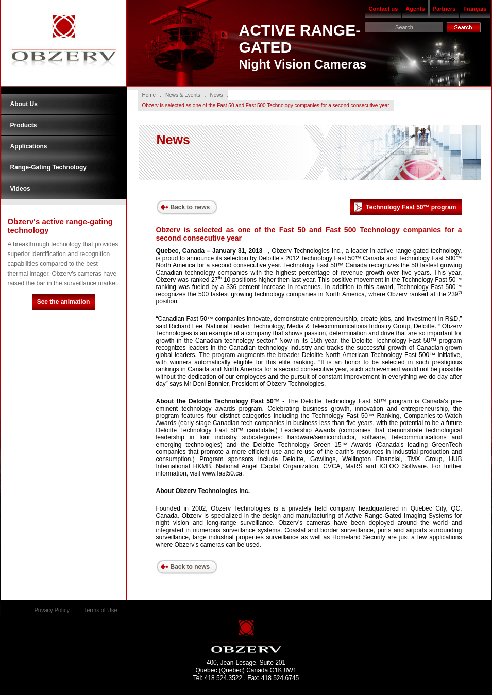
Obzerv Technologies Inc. (63, 43)
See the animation (63, 302)
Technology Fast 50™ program (404, 207)
